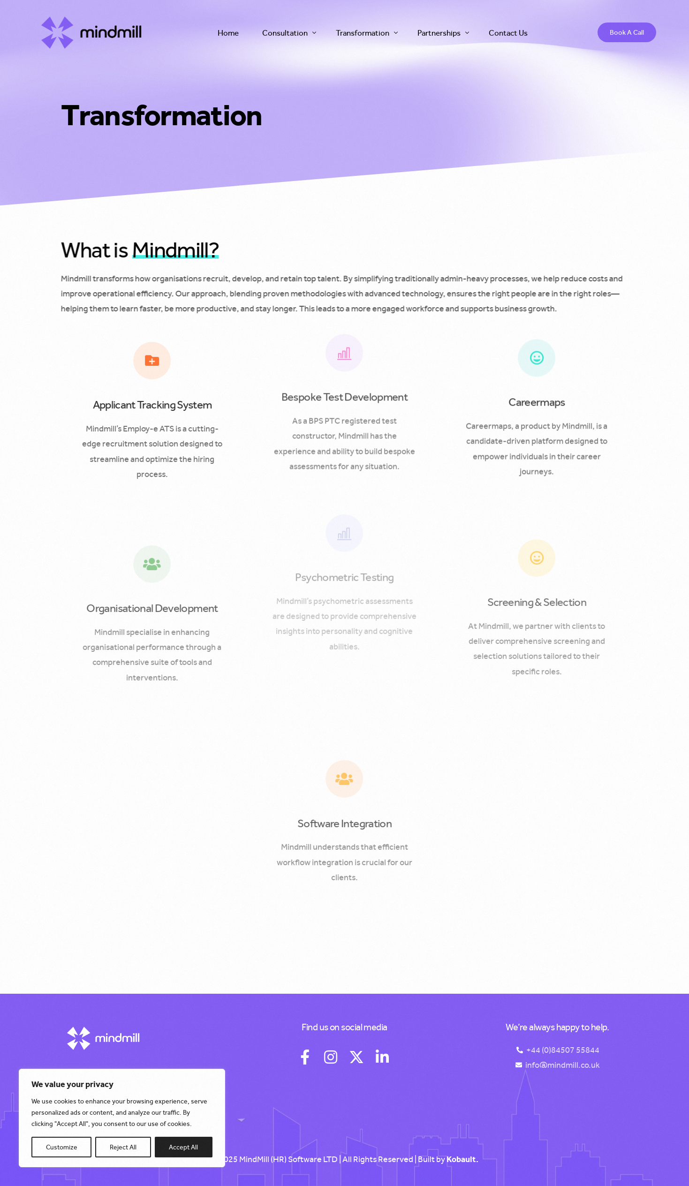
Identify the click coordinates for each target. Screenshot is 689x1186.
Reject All (123, 1147)
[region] (122, 1118)
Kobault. (462, 1159)
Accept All (183, 1147)
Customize (61, 1147)
